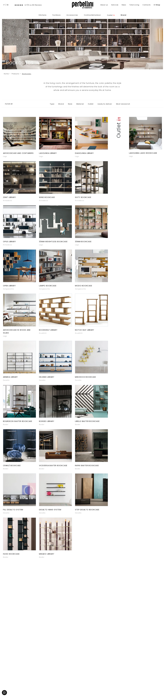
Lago (5, 156)
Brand (123, 15)
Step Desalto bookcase (87, 509)
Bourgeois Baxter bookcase (17, 421)
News (124, 5)
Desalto (6, 380)
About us (104, 5)
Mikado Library (46, 554)
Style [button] (70, 104)
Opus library (9, 241)
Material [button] (80, 104)
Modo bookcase (83, 285)
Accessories (72, 15)
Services (114, 5)
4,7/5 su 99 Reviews (33, 5)
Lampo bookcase (47, 285)
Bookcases (26, 74)
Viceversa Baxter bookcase (53, 465)
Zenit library (9, 197)
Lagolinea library (48, 153)
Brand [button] (61, 104)
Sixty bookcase (83, 197)
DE (8, 5)
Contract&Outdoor (92, 15)
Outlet (111, 15)
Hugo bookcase (11, 554)
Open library (9, 285)
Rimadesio (7, 200)
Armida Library (10, 377)
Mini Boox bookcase (85, 377)
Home (6, 74)
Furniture (56, 15)
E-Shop (157, 5)
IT (4, 5)
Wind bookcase (47, 197)
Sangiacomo (8, 289)
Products (15, 74)
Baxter (5, 424)
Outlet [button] (90, 104)
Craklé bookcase (12, 465)
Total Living (134, 5)
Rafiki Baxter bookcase (87, 465)
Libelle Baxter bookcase (87, 421)
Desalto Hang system (50, 509)
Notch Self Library (84, 330)
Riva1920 (42, 333)
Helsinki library (46, 377)
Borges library (46, 421)
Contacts (147, 5)
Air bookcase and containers (18, 153)
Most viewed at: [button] (123, 104)
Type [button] (52, 104)
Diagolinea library (84, 153)
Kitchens (42, 15)
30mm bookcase (83, 241)
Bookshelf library (48, 330)
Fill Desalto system (13, 509)
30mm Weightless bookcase (53, 241)
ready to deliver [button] (104, 104)
